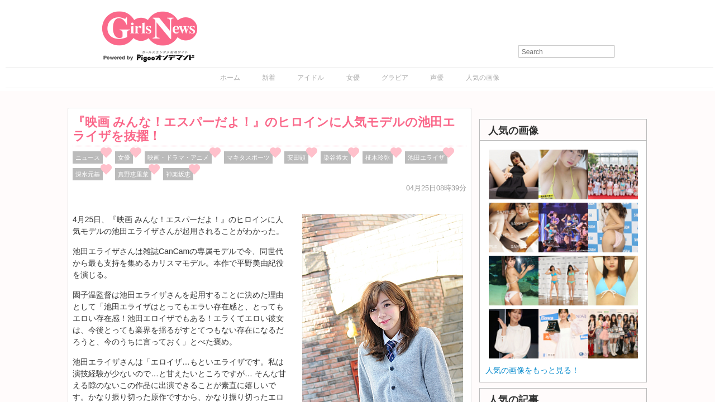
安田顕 (296, 157)
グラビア (395, 78)
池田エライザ (426, 157)
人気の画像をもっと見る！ (532, 370)
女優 (353, 78)
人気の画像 (482, 78)
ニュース (87, 157)
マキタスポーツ (248, 157)
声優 (437, 78)
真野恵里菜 (133, 174)
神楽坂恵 (178, 174)
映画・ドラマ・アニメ (178, 157)
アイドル (310, 78)
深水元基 (87, 174)
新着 (268, 78)
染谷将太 (335, 157)
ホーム (230, 78)
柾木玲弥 (377, 157)
